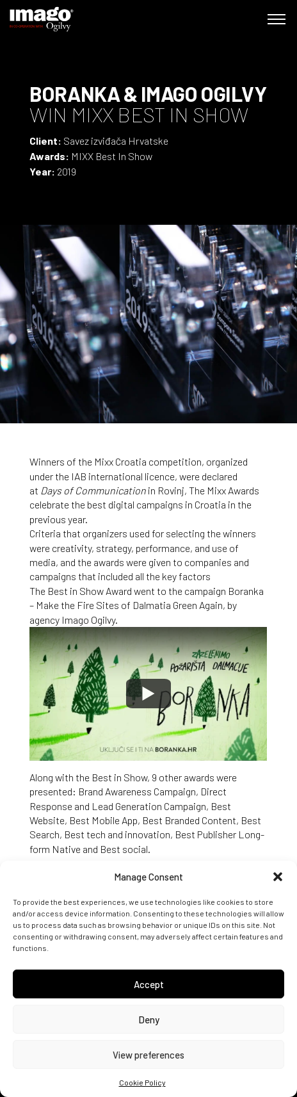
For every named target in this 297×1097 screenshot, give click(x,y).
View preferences (148, 1054)
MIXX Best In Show (111, 156)
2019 (66, 171)
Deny (148, 1019)
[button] (277, 876)
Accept (149, 984)
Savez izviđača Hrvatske (115, 140)
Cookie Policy (142, 1082)
